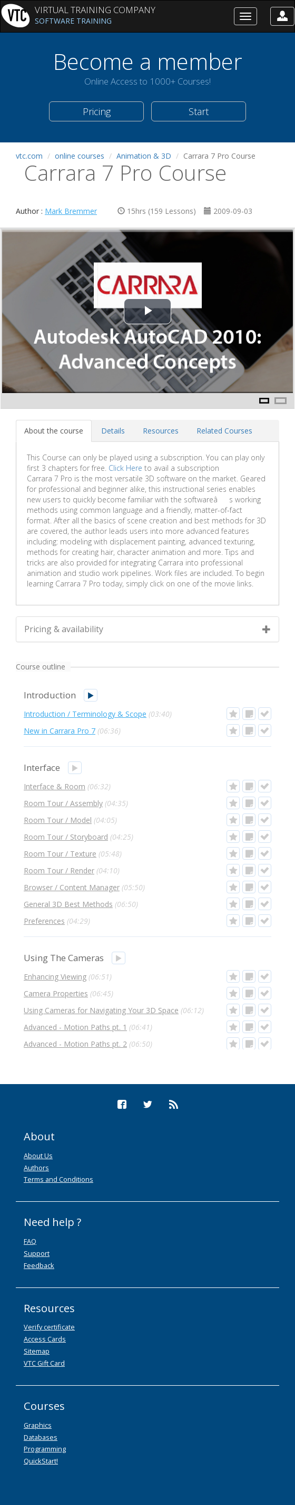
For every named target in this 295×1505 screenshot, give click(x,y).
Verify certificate (49, 1327)
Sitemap (37, 1351)
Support (37, 1253)
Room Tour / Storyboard (66, 837)
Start (199, 111)
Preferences (44, 921)
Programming (45, 1449)
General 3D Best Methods (68, 904)
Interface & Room (54, 786)
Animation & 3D (143, 156)
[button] (282, 16)
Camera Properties (56, 993)
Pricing (97, 111)
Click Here (125, 468)
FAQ (30, 1241)
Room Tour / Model (58, 820)
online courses (79, 156)
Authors (36, 1167)
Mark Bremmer (71, 211)
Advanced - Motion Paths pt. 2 (75, 1044)
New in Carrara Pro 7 (59, 731)
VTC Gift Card (44, 1363)
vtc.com (29, 156)
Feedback (39, 1265)
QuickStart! (41, 1461)
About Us (38, 1155)
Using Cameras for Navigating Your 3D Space (101, 1010)
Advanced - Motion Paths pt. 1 (75, 1027)
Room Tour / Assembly (63, 803)
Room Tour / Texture (60, 854)
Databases (40, 1437)
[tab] (54, 431)
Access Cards (45, 1339)
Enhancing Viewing (55, 977)
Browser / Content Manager (72, 887)
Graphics (38, 1425)
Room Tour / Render (59, 870)
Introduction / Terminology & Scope (85, 714)
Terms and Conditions (58, 1179)
